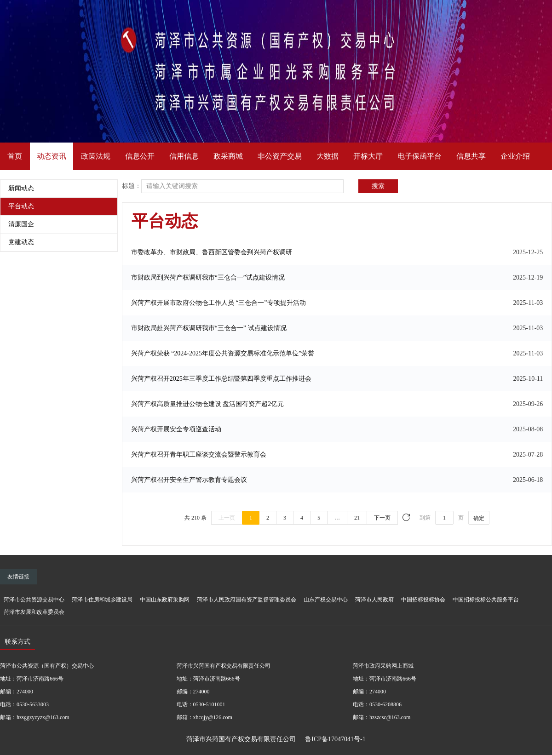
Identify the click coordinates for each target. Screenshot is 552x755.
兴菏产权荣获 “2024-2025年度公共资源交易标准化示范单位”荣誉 (223, 353)
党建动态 (21, 242)
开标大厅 (368, 156)
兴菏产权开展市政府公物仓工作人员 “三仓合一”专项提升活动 (218, 302)
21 (357, 518)
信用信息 (184, 156)
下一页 (382, 518)
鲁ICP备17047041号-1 (335, 739)
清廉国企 (21, 224)
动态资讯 (51, 156)
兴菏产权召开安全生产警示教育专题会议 (189, 479)
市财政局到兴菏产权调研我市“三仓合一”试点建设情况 (208, 277)
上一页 (226, 518)
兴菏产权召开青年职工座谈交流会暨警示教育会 (198, 454)
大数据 (327, 156)
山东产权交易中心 (326, 599)
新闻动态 (21, 188)
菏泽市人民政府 (374, 599)
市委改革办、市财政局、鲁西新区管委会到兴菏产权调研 (211, 252)
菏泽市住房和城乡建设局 (102, 599)
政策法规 (95, 156)
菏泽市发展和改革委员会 (34, 612)
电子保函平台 (419, 156)
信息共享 (471, 156)
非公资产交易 (280, 156)
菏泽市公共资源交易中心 (34, 599)
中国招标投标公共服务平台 (486, 599)
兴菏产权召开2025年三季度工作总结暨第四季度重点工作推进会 (221, 378)
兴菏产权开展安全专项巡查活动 (176, 429)
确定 (478, 518)
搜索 (378, 186)
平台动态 (21, 206)
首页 (14, 156)
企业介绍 (515, 156)
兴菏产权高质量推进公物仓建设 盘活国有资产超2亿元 (207, 403)
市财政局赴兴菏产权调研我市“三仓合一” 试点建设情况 (209, 328)
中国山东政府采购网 (165, 599)
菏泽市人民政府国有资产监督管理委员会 (246, 599)
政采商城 (228, 156)
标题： (131, 186)
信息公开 (140, 156)
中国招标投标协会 (423, 599)
